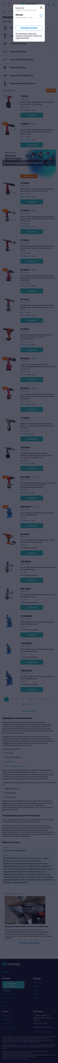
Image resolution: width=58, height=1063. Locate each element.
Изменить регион (29, 28)
